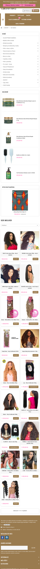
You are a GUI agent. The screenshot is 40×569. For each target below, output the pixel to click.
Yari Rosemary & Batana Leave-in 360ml (25, 172)
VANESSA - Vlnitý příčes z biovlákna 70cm (10, 471)
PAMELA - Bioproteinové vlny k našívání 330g (30, 442)
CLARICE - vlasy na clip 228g (10, 441)
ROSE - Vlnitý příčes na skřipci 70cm (10, 499)
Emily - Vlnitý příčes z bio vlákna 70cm (10, 319)
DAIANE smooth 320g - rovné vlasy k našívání (29, 287)
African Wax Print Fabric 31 (20, 212)
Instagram (7, 537)
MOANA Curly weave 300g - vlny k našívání (30, 254)
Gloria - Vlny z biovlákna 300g (10, 382)
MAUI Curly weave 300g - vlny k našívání (10, 254)
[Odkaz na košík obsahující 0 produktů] (35, 10)
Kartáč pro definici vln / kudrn (23, 155)
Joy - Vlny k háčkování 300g (29, 382)
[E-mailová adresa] (14, 548)
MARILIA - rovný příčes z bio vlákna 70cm (30, 411)
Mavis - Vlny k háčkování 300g (10, 414)
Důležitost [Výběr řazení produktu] (4, 225)
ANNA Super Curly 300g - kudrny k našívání (10, 287)
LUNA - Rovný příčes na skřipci (30, 470)
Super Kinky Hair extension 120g (29, 351)
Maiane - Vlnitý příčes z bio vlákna (30, 319)
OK (33, 548)
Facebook (2, 537)
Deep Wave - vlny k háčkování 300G (10, 351)
